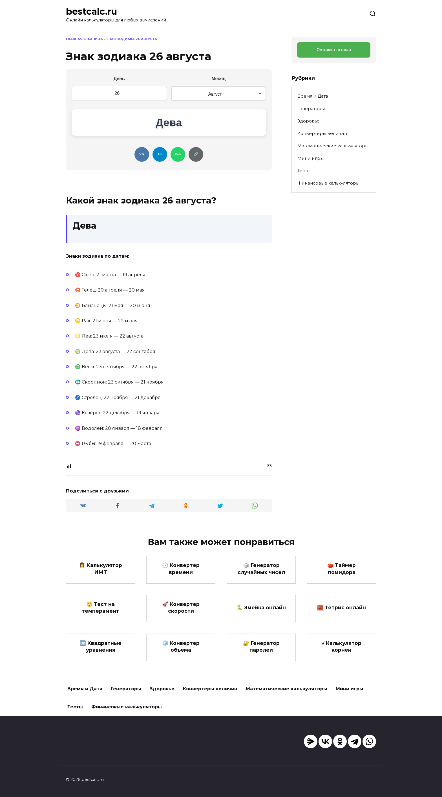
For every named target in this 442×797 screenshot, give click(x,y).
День (119, 78)
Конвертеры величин (322, 133)
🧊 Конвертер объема (181, 653)
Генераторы (311, 108)
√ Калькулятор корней (341, 653)
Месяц (218, 78)
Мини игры (310, 158)
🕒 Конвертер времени (181, 575)
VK (138, 160)
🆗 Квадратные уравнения (100, 653)
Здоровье (308, 121)
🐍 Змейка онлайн (261, 615)
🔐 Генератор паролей (261, 653)
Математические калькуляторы (332, 145)
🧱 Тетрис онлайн (341, 615)
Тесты (303, 170)
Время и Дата (312, 96)
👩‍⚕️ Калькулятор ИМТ (100, 575)
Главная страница (84, 39)
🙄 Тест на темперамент (100, 614)
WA (179, 160)
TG (159, 160)
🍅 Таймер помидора (341, 575)
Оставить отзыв (334, 49)
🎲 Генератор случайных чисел (261, 575)
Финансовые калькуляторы (328, 183)
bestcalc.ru (91, 11)
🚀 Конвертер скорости (181, 614)
